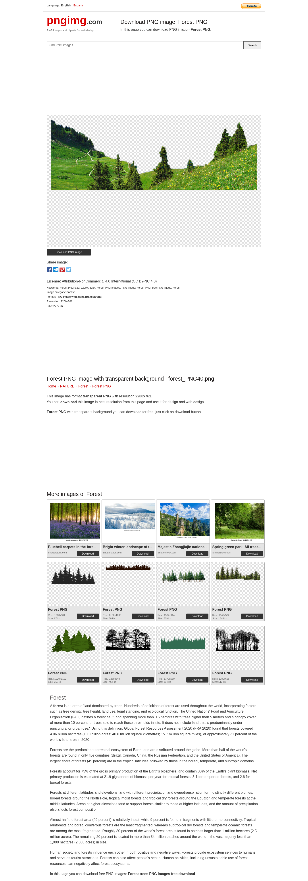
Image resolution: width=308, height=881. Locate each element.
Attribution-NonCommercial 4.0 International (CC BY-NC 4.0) (109, 281)
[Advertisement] (154, 84)
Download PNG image (69, 252)
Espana (78, 5)
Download (88, 553)
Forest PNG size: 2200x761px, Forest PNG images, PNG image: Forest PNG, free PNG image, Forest (120, 287)
